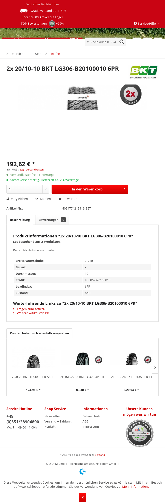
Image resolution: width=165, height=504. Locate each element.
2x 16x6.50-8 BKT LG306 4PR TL (82, 377)
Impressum (90, 426)
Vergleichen (17, 199)
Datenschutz (91, 416)
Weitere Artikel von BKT (32, 313)
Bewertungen (52, 219)
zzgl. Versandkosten (32, 169)
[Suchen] (121, 42)
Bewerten (67, 199)
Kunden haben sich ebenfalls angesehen (39, 333)
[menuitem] (105, 42)
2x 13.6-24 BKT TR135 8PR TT (131, 377)
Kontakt (49, 426)
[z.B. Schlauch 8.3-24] (105, 42)
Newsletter (52, 416)
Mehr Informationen (136, 486)
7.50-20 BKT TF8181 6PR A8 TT (33, 377)
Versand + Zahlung (58, 421)
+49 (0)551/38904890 (22, 419)
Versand (100, 455)
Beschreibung (20, 220)
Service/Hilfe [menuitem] (145, 23)
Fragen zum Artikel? (29, 309)
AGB (85, 421)
